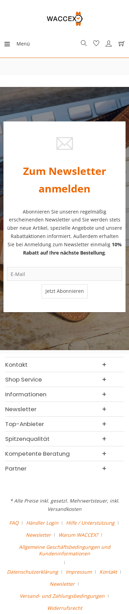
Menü (12, 42)
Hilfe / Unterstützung (90, 522)
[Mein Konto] (107, 44)
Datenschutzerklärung (32, 571)
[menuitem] (10, 44)
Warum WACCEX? (78, 535)
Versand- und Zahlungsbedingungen (62, 596)
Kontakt (108, 571)
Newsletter (38, 535)
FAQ (14, 522)
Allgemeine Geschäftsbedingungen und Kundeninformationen (64, 550)
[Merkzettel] (95, 44)
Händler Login (42, 522)
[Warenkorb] (120, 44)
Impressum (79, 571)
